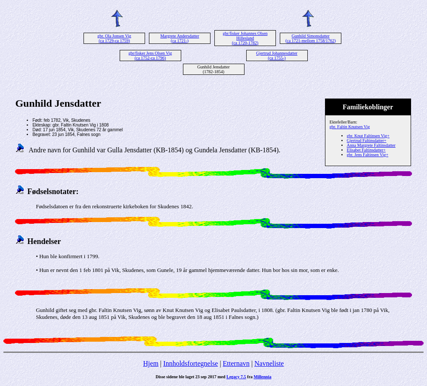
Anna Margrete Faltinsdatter (371, 145)
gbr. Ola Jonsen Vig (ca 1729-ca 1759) (114, 38)
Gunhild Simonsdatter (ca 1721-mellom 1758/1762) (310, 38)
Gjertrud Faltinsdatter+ (367, 140)
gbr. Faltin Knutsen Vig (350, 126)
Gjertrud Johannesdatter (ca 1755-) (276, 55)
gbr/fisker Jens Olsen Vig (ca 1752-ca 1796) (150, 55)
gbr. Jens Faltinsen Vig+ (368, 154)
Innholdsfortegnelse (190, 363)
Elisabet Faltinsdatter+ (366, 150)
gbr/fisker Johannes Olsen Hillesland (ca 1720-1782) (245, 38)
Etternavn (236, 363)
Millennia (262, 376)
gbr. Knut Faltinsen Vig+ (368, 135)
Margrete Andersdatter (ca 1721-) (179, 38)
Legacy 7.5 (236, 376)
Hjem (151, 363)
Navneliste (269, 363)
